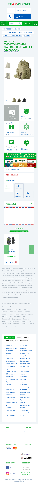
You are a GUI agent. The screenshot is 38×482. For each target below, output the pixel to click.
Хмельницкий (17, 316)
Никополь (24, 323)
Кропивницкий (6, 319)
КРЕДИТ (8, 439)
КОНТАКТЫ (24, 439)
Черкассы (30, 314)
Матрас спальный (11, 363)
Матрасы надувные (26, 350)
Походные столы (25, 392)
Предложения (24, 340)
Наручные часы (25, 363)
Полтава (17, 314)
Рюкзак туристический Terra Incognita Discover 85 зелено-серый (11, 253)
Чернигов (23, 314)
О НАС (22, 436)
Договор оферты (19, 481)
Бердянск (31, 323)
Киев (3, 309)
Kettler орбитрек (25, 358)
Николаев (20, 311)
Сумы (10, 316)
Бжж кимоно (10, 356)
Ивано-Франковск (14, 321)
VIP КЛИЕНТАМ (25, 433)
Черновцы (26, 319)
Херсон (10, 314)
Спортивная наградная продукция (23, 379)
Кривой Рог (12, 311)
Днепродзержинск (16, 319)
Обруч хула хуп (10, 374)
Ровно (24, 316)
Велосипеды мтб (25, 361)
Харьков (9, 309)
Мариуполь (27, 311)
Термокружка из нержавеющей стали (25, 413)
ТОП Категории (9, 337)
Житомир (4, 316)
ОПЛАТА (8, 433)
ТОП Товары (9, 340)
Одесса (15, 309)
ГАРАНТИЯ (9, 436)
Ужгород (4, 326)
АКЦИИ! (11, 10)
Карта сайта (28, 479)
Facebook (10, 467)
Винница (4, 314)
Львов (25, 309)
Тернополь (23, 321)
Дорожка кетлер (11, 371)
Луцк (9, 323)
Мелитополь (16, 323)
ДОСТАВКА (9, 430)
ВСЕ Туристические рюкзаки (19, 231)
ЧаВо (16, 340)
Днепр (20, 309)
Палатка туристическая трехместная (10, 410)
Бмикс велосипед (25, 389)
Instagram (10, 473)
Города (19, 337)
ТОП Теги (26, 337)
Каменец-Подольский (14, 326)
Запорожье (4, 311)
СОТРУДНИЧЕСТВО (26, 430)
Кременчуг (4, 321)
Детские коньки (11, 415)
